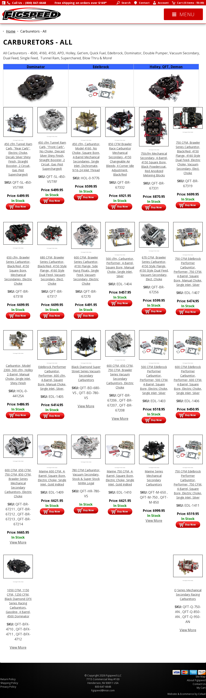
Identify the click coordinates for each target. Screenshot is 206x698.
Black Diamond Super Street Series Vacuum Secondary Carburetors (86, 373)
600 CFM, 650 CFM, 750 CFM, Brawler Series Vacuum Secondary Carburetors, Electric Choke (120, 376)
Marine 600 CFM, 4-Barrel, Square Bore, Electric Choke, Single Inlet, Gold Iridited (52, 477)
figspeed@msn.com (103, 690)
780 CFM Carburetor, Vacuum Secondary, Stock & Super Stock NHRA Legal (86, 476)
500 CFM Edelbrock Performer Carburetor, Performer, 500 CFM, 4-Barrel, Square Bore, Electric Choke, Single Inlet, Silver (154, 380)
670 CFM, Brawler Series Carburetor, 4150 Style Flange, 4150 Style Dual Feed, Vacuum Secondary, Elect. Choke (154, 268)
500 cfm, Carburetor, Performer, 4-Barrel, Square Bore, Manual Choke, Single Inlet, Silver (120, 267)
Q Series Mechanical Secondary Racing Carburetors (187, 594)
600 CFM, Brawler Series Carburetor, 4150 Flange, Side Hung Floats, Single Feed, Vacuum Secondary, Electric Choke (86, 270)
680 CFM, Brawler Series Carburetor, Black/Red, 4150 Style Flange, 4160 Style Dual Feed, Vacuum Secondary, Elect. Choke (52, 270)
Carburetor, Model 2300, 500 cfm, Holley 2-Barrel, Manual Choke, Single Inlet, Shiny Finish (18, 374)
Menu (183, 14)
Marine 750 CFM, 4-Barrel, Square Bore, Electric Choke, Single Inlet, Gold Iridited (120, 477)
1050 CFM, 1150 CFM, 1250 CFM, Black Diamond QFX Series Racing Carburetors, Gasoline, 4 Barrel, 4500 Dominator (18, 603)
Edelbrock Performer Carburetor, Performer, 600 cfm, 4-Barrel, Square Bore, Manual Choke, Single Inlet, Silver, (52, 378)
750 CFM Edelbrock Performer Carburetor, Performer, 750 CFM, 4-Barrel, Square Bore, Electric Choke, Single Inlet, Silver (188, 484)
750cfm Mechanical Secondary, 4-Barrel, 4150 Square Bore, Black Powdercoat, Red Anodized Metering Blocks (154, 164)
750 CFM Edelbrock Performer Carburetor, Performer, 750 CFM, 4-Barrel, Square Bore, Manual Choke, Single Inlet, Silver (188, 272)
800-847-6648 (103, 686)
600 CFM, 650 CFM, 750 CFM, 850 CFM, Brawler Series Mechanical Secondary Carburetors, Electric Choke (18, 483)
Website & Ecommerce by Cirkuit (186, 694)
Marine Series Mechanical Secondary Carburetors (154, 477)
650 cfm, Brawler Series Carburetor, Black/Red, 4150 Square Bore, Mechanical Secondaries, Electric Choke (18, 270)
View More (86, 406)
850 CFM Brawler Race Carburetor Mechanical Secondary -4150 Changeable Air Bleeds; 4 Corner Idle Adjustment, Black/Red (120, 159)
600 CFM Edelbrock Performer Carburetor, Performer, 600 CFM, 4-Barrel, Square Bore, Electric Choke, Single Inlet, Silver (188, 380)
